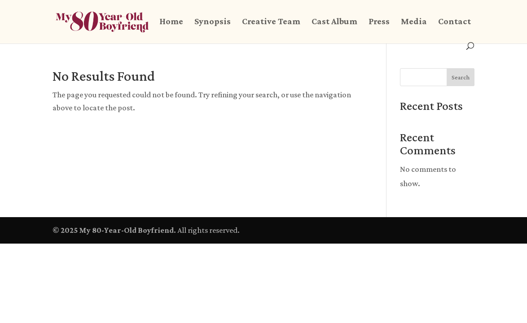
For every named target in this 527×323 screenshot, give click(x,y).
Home (171, 22)
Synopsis (212, 22)
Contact (454, 22)
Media (414, 22)
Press (379, 22)
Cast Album (334, 22)
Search (461, 77)
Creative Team (271, 22)
